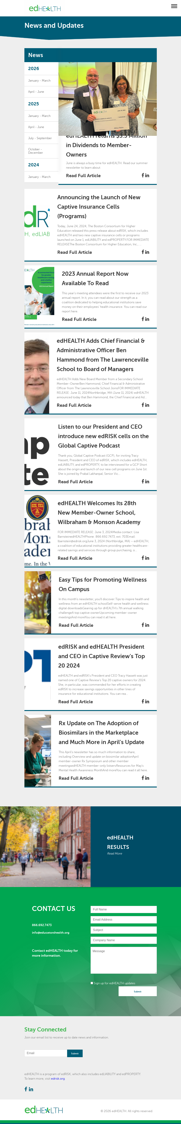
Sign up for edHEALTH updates (113, 983)
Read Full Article (83, 175)
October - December (35, 151)
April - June (36, 91)
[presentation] (119, 993)
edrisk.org (58, 1078)
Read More (114, 853)
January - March (39, 80)
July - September (40, 138)
